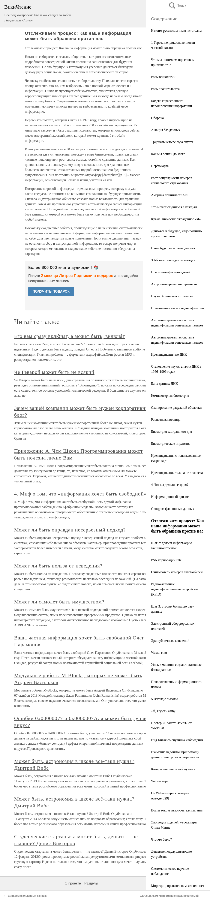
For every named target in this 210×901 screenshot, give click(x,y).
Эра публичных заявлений (170, 640)
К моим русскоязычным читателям (176, 30)
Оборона (157, 118)
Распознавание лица (165, 419)
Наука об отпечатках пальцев (172, 296)
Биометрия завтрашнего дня (171, 431)
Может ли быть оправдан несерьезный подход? (70, 530)
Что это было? (161, 839)
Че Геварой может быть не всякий (54, 372)
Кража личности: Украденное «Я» (176, 219)
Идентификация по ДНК (169, 354)
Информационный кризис (170, 496)
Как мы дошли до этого (168, 154)
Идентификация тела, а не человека (177, 472)
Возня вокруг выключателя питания (177, 810)
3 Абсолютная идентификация (173, 260)
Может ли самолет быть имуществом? (59, 602)
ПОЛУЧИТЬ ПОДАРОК (51, 291)
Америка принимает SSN (169, 195)
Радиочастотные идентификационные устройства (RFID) (174, 589)
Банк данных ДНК (164, 383)
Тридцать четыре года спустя (172, 142)
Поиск (177, 5)
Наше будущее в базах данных (173, 248)
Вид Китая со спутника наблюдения (177, 740)
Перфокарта (160, 166)
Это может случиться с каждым (174, 207)
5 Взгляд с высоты (164, 699)
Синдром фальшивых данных (172, 508)
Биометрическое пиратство (170, 443)
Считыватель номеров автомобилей (176, 572)
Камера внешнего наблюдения (173, 769)
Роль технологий (163, 77)
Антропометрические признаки (174, 284)
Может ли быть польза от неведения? (58, 566)
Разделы (91, 883)
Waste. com (159, 652)
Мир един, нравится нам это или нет (177, 886)
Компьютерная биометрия (170, 395)
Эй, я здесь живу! (164, 711)
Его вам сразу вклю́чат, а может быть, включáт (69, 336)
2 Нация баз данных (165, 130)
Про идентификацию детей (170, 272)
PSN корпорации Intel (167, 560)
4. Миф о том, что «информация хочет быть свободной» (80, 494)
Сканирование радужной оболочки (176, 407)
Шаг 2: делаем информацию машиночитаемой (169, 895)
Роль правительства (165, 89)
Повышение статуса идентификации (177, 308)
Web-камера (159, 781)
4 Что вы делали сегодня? (169, 484)
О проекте (73, 883)
